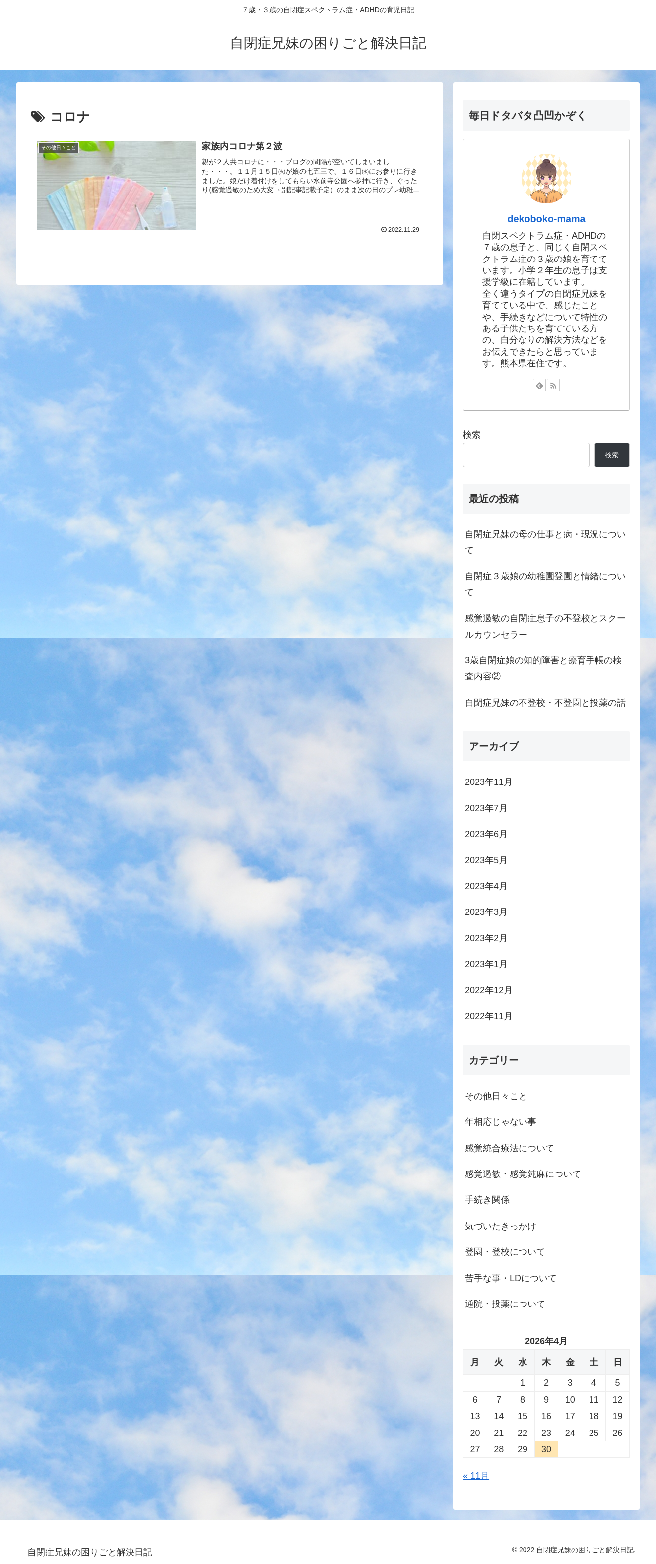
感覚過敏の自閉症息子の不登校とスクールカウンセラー (545, 626)
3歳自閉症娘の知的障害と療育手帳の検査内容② (543, 668)
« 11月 (476, 1476)
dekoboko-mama (546, 218)
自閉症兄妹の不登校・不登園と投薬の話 (545, 703)
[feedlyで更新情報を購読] (539, 385)
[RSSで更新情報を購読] (553, 385)
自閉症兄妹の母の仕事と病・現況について (545, 542)
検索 (472, 435)
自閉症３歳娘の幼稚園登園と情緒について (545, 584)
